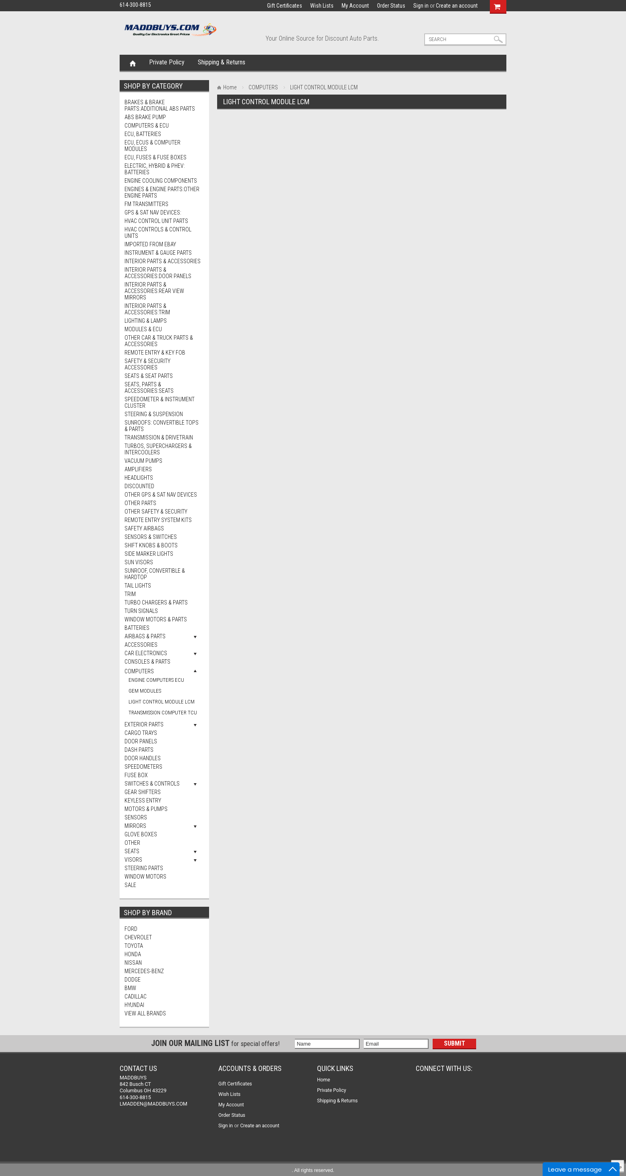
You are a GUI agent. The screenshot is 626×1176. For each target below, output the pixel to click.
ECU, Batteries (142, 134)
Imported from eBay (150, 244)
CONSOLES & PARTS (147, 661)
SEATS (131, 851)
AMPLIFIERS (138, 469)
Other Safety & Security (155, 511)
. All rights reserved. (313, 1170)
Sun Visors (138, 562)
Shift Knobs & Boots (151, 545)
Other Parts (140, 503)
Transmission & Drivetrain (158, 437)
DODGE (132, 979)
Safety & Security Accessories (147, 364)
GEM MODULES (145, 691)
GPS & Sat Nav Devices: (152, 212)
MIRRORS (135, 826)
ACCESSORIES (141, 645)
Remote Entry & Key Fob (154, 352)
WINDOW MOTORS (145, 876)
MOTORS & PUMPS (146, 809)
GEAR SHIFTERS (142, 792)
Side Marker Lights (148, 554)
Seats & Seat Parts (148, 376)
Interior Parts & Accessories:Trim (147, 309)
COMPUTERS (139, 671)
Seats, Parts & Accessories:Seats (149, 387)
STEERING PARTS (143, 868)
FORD (130, 929)
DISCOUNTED (139, 486)
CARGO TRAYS (140, 733)
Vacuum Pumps (143, 461)
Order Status (391, 5)
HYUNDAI (134, 1005)
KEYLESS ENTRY (142, 800)
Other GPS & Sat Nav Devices (160, 494)
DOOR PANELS (140, 741)
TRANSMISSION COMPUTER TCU (163, 713)
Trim (130, 594)
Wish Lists (322, 5)
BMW (130, 988)
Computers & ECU (146, 125)
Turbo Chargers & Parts (156, 602)
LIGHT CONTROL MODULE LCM (162, 702)
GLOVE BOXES (140, 834)
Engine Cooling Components (160, 180)
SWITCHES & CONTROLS (152, 783)
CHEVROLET (138, 937)
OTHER (132, 843)
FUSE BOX (136, 775)
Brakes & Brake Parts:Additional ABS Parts (159, 105)
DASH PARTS (138, 750)
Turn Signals (141, 611)
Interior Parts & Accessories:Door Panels (157, 272)
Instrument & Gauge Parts (158, 253)
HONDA (132, 954)
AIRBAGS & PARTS (145, 636)
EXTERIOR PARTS (144, 724)
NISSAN (133, 962)
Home (133, 62)
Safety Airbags (144, 528)
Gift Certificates (284, 5)
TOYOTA (133, 946)
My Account (355, 5)
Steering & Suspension (153, 414)
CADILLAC (135, 996)
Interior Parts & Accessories (162, 261)
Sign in (421, 5)
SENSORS (135, 817)
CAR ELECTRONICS (145, 653)
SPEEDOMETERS (143, 766)
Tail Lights (137, 585)
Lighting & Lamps (145, 321)
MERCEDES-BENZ (144, 971)
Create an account (457, 5)
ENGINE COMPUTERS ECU (156, 680)
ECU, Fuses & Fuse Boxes (155, 157)
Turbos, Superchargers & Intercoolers (158, 449)
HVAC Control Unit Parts (156, 221)
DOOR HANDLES (142, 758)
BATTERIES (136, 628)
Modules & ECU (143, 329)
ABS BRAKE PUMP (145, 117)
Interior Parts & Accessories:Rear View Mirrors (154, 291)
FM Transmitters (146, 204)
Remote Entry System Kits (158, 520)
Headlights (138, 478)
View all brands (145, 1013)
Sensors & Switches (150, 537)
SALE (130, 885)
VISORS (133, 859)
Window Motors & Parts (155, 619)
